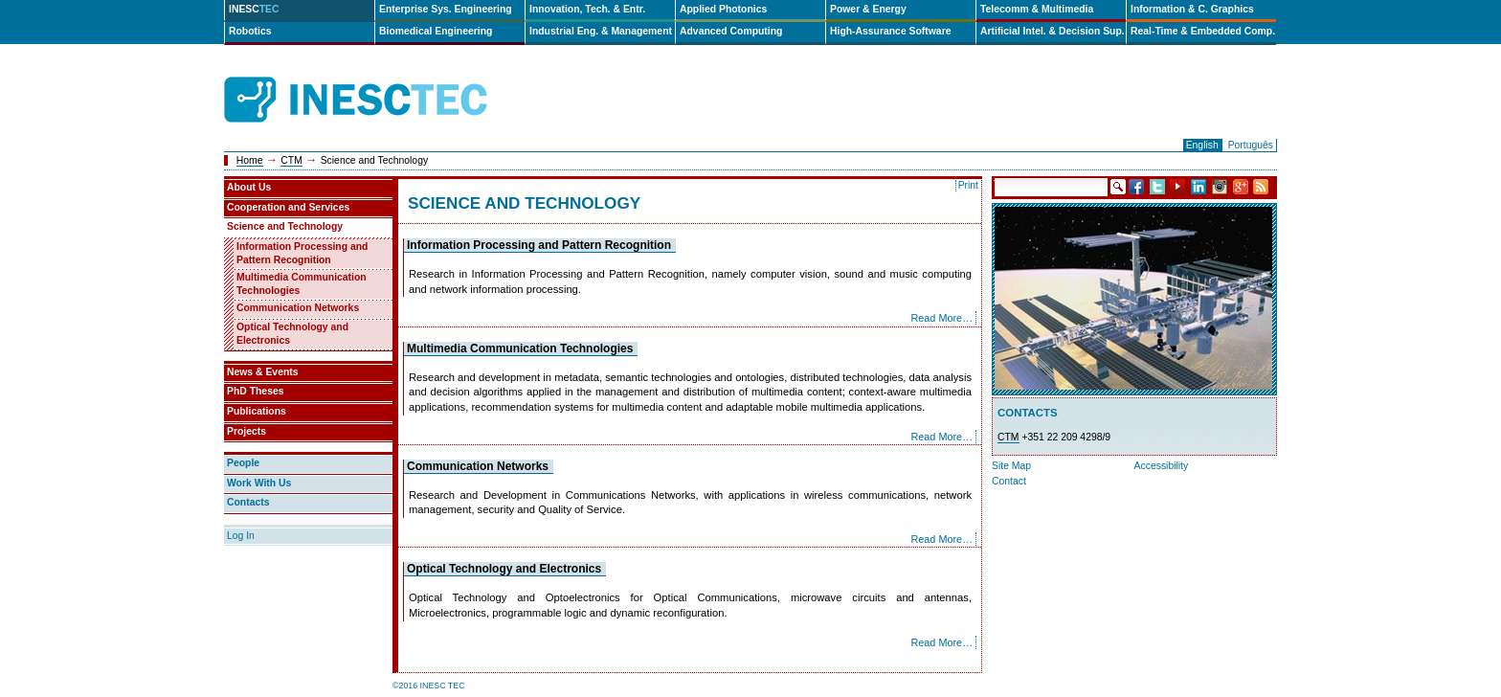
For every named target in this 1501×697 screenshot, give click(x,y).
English (1202, 145)
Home (249, 160)
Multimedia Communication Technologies (520, 348)
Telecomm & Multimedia (1036, 9)
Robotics (250, 31)
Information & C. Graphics (1192, 9)
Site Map (1011, 466)
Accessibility (1161, 466)
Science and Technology (285, 226)
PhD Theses (255, 391)
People (243, 463)
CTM (291, 160)
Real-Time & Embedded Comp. (1203, 31)
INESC (254, 9)
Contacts (248, 502)
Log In (241, 535)
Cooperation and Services (288, 207)
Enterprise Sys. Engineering (445, 9)
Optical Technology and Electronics (504, 568)
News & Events (263, 372)
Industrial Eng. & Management (600, 31)
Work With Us (259, 483)
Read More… (941, 318)
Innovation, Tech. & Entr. (587, 9)
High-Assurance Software (890, 31)
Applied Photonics (723, 9)
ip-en (537, 100)
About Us (249, 187)
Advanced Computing (731, 31)
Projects (246, 431)
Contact (1009, 481)
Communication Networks (478, 466)
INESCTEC (377, 78)
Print (968, 185)
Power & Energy (868, 9)
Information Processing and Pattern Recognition (539, 245)
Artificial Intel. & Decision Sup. (1052, 31)
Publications (256, 411)
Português (1250, 145)
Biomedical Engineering (435, 31)
